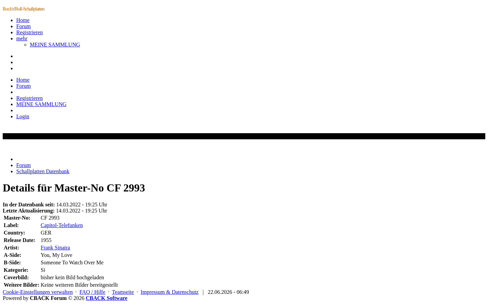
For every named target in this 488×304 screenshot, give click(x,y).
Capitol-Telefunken (62, 225)
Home (22, 20)
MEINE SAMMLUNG (55, 44)
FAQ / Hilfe (92, 292)
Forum (23, 26)
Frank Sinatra (55, 247)
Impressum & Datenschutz (170, 292)
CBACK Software (106, 298)
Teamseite (123, 292)
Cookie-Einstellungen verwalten (38, 292)
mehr (21, 38)
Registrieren (29, 32)
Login (22, 116)
